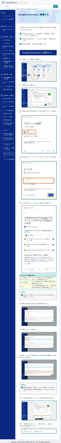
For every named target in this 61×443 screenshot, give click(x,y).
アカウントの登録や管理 (8, 81)
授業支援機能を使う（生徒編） (8, 61)
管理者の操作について (8, 97)
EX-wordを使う (7, 38)
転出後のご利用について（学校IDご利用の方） (8, 138)
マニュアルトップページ (10, 9)
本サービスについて (8, 14)
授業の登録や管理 (7, 88)
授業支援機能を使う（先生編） (8, 77)
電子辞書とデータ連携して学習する (8, 147)
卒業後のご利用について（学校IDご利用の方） (8, 66)
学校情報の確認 (7, 118)
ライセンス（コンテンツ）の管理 (8, 143)
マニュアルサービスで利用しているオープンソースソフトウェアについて (8, 153)
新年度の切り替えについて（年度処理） (8, 122)
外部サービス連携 (7, 115)
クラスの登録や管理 (8, 85)
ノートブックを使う (8, 49)
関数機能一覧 (6, 57)
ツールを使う (6, 42)
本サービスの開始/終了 (8, 18)
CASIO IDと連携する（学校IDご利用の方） (8, 133)
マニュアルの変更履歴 (8, 158)
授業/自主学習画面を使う (8, 46)
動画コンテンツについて (8, 29)
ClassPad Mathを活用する (8, 53)
